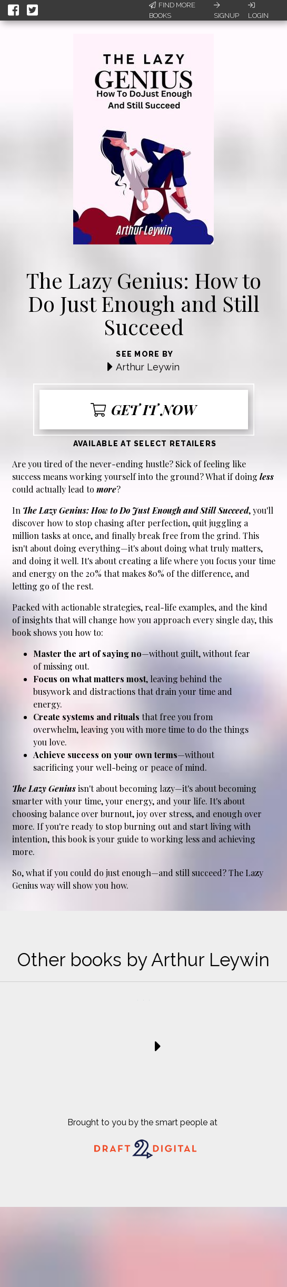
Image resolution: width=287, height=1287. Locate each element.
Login (258, 10)
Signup (226, 10)
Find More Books (172, 10)
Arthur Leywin (148, 366)
